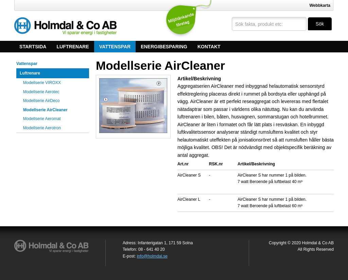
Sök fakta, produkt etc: (259, 24)
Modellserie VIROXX (42, 82)
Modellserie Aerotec (41, 91)
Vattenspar (114, 46)
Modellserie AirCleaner (45, 110)
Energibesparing (164, 46)
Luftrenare (73, 46)
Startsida (33, 46)
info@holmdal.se (152, 256)
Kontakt (209, 46)
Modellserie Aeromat (41, 118)
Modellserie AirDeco (41, 100)
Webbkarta (319, 5)
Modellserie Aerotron (42, 128)
